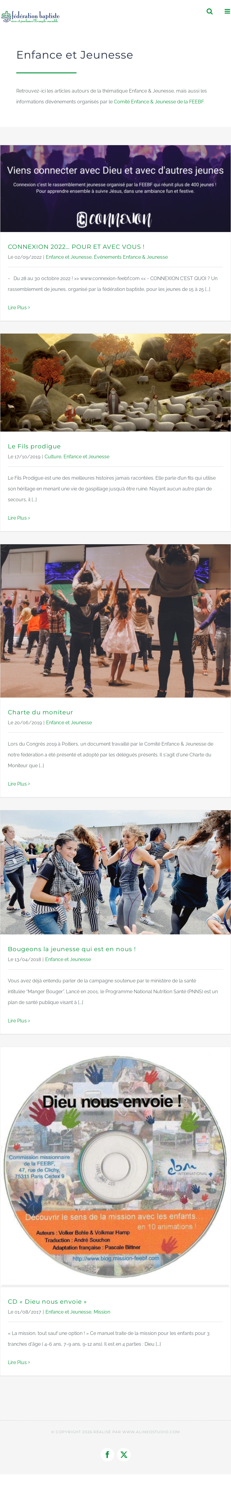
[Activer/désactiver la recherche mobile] (210, 11)
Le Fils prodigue (34, 446)
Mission (102, 1312)
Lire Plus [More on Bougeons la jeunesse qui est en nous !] (17, 1021)
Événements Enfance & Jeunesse (131, 257)
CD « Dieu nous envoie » (47, 1301)
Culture (53, 457)
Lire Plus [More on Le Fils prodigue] (17, 518)
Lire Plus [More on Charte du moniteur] (17, 784)
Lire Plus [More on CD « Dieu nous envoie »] (17, 1362)
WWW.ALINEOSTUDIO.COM (151, 1432)
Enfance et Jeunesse (69, 257)
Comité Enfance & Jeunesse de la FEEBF (159, 102)
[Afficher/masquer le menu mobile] (228, 11)
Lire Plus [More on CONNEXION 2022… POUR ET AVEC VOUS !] (17, 307)
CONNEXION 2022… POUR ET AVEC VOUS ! (76, 246)
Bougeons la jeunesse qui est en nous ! (72, 949)
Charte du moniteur (40, 712)
